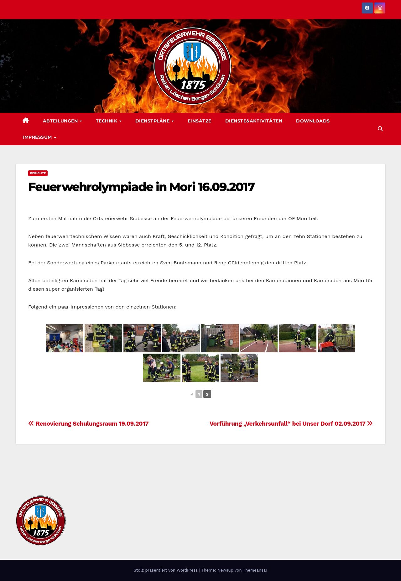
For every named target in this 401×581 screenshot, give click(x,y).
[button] (380, 129)
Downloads (313, 121)
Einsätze (199, 121)
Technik (107, 121)
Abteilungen (61, 121)
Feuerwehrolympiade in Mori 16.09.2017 (141, 186)
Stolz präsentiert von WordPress (166, 570)
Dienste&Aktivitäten (254, 121)
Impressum (38, 137)
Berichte (38, 173)
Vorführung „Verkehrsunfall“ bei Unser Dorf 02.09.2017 (291, 423)
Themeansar (255, 570)
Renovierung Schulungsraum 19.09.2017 (88, 423)
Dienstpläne (153, 121)
